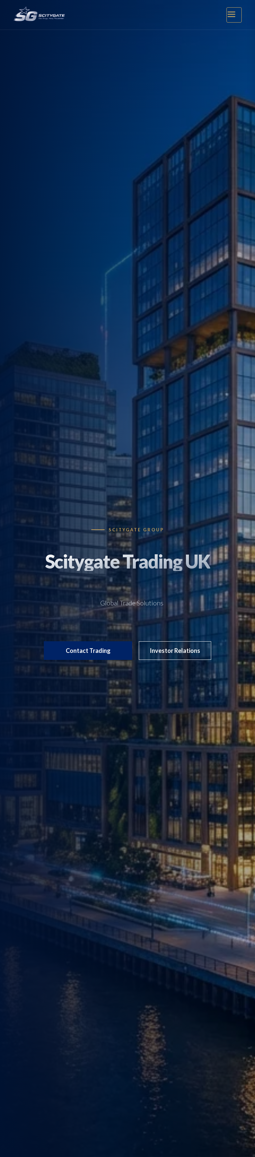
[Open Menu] (234, 15)
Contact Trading (88, 650)
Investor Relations (175, 650)
